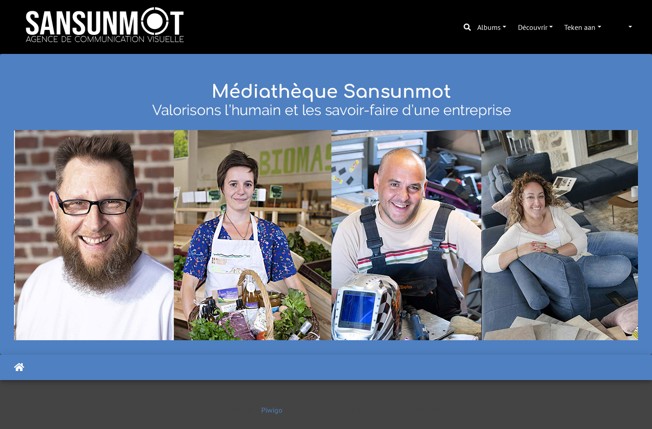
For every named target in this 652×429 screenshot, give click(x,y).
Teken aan (579, 27)
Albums (489, 27)
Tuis (19, 367)
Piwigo (272, 410)
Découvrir (532, 27)
